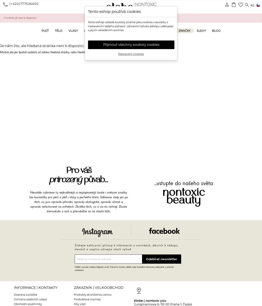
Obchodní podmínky (28, 304)
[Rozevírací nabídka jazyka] (257, 5)
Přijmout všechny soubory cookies (131, 45)
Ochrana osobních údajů (30, 299)
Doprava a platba (25, 294)
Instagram (97, 232)
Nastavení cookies (131, 54)
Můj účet (80, 304)
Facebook (164, 230)
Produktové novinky (87, 299)
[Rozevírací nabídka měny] (252, 6)
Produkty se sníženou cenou (93, 294)
